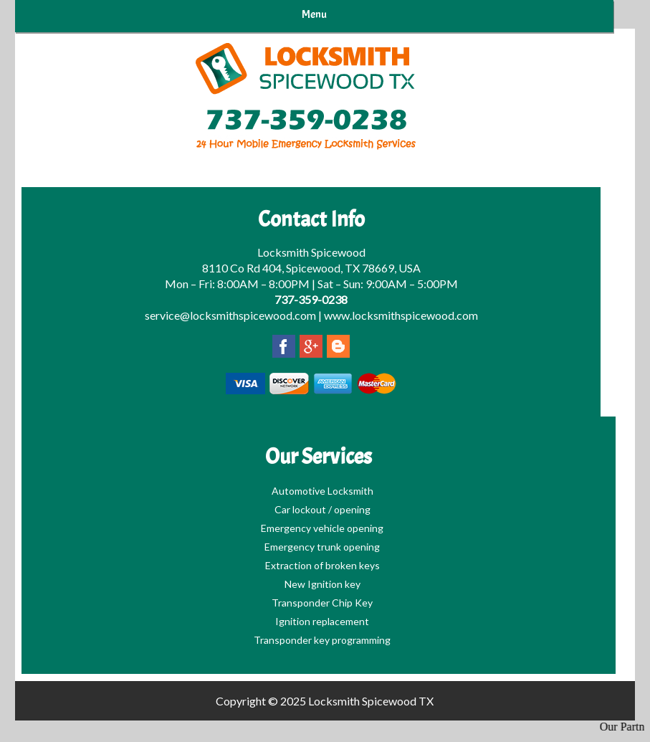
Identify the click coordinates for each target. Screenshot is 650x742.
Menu (314, 14)
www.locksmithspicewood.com (401, 315)
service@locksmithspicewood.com (230, 315)
